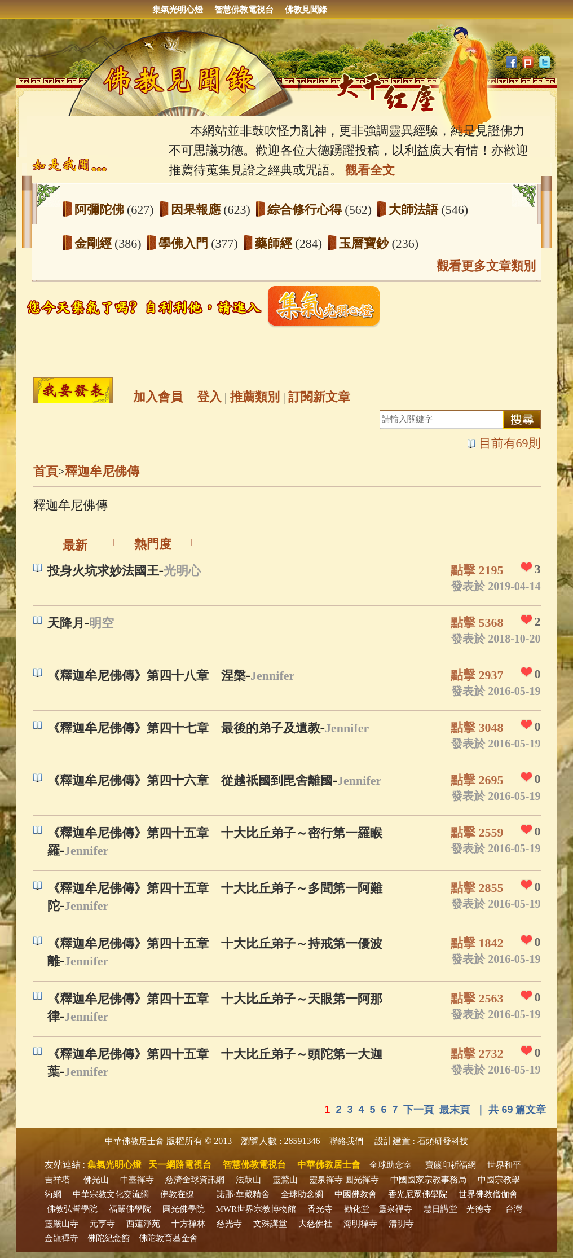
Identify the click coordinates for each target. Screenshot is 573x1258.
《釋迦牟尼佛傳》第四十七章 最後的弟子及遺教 (183, 728)
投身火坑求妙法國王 (103, 571)
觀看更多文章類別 (486, 266)
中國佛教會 (355, 1194)
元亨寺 (102, 1223)
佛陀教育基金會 (168, 1238)
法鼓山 (248, 1179)
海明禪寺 (360, 1223)
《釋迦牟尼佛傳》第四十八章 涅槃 (146, 675)
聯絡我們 (346, 1141)
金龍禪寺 (61, 1238)
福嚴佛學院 (130, 1208)
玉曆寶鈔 (365, 243)
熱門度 (152, 544)
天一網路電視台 (179, 1164)
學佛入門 (184, 243)
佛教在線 (177, 1194)
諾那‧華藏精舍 (243, 1194)
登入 (209, 397)
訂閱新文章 (319, 397)
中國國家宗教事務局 (428, 1179)
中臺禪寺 (137, 1179)
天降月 (66, 623)
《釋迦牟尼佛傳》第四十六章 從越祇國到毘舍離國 (190, 780)
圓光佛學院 (183, 1208)
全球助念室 (390, 1164)
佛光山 (96, 1179)
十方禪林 (188, 1223)
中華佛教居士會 (134, 1141)
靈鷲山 (285, 1179)
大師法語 (415, 210)
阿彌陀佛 (100, 210)
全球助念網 (302, 1194)
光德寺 (479, 1208)
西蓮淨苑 (143, 1223)
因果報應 (197, 210)
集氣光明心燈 (177, 9)
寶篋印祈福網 (450, 1164)
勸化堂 (356, 1208)
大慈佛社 (315, 1223)
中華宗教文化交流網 (111, 1194)
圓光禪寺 (362, 1179)
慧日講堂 (440, 1208)
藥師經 (275, 243)
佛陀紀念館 (108, 1238)
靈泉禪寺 (326, 1179)
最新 (75, 545)
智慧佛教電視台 (244, 9)
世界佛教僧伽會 (488, 1194)
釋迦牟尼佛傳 (102, 471)
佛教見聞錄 (306, 9)
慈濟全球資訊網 (194, 1179)
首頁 (45, 471)
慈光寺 (229, 1223)
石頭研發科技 (442, 1141)
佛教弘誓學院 (72, 1208)
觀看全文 (370, 170)
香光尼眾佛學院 (417, 1194)
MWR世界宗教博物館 (256, 1208)
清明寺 (401, 1223)
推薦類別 (255, 397)
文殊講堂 (270, 1223)
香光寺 (320, 1208)
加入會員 (158, 397)
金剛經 (94, 243)
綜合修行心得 (306, 210)
